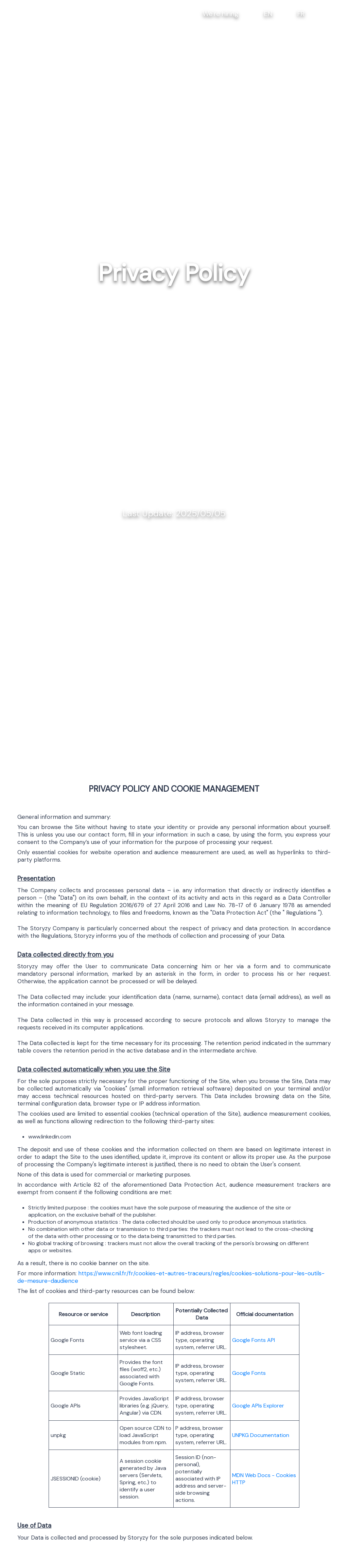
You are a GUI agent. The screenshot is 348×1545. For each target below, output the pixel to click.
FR (300, 13)
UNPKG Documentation (260, 1435)
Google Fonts (249, 1373)
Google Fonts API (253, 1340)
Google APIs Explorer (258, 1405)
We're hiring (221, 13)
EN (268, 13)
